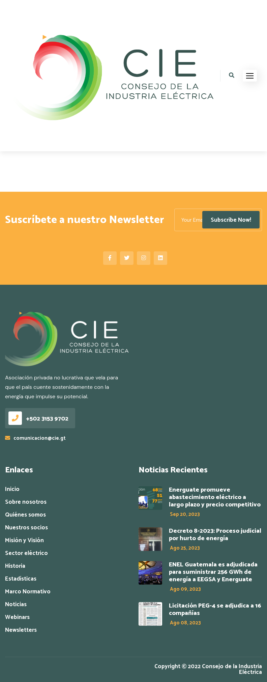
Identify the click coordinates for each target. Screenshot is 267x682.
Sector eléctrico (26, 553)
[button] (250, 76)
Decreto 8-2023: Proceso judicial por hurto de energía (215, 534)
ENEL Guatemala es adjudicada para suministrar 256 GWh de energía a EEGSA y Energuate (213, 572)
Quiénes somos (25, 515)
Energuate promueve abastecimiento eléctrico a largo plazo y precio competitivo (215, 497)
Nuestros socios (26, 528)
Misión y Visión (24, 541)
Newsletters (21, 630)
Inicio (12, 489)
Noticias (16, 605)
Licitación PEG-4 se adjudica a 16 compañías (215, 609)
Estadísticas (20, 579)
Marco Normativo (28, 592)
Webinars (17, 617)
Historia (15, 566)
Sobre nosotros (26, 502)
